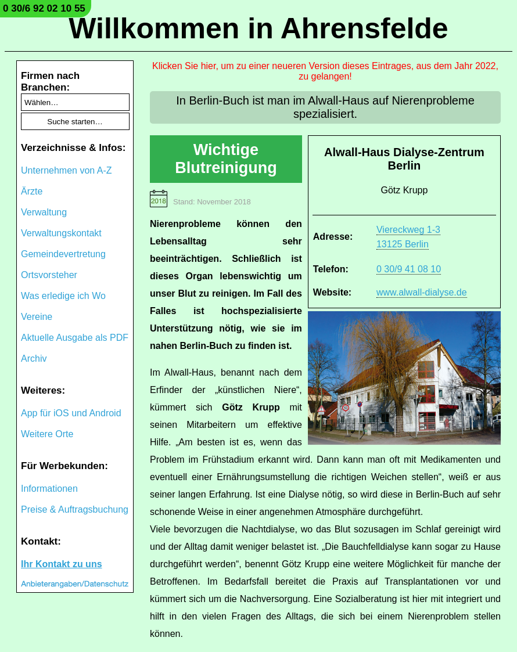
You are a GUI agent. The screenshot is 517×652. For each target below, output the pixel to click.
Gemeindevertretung (63, 254)
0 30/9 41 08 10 (408, 269)
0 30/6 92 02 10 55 (44, 8)
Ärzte (31, 191)
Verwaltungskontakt (61, 233)
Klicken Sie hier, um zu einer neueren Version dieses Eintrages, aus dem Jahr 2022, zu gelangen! (325, 71)
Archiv (33, 358)
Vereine (36, 317)
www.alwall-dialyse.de (421, 292)
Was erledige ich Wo (63, 296)
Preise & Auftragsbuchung (74, 509)
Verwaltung (44, 212)
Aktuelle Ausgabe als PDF (74, 338)
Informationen (49, 488)
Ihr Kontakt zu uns (61, 564)
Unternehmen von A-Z (66, 170)
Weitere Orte (47, 434)
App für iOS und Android (71, 413)
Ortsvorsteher (49, 275)
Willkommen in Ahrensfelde (258, 28)
